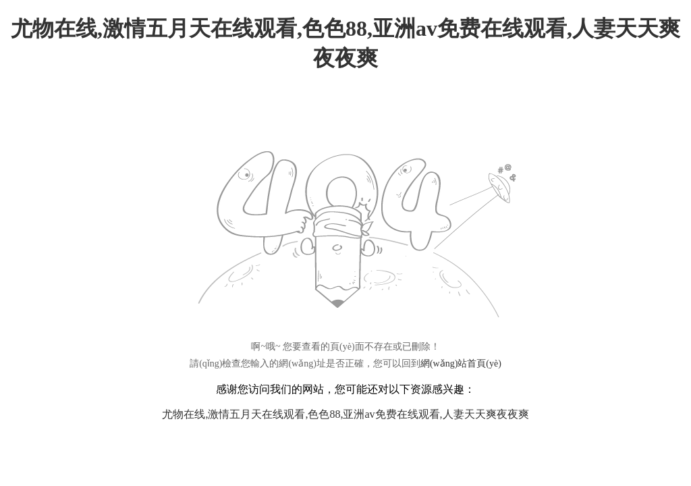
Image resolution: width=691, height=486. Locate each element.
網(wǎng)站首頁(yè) (460, 363)
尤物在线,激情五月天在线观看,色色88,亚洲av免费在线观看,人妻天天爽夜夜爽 (345, 414)
